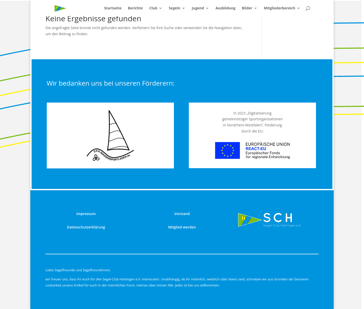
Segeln (174, 8)
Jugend (198, 8)
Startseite (113, 8)
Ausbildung (225, 8)
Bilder (247, 8)
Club (153, 8)
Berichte (135, 8)
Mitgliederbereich (279, 8)
